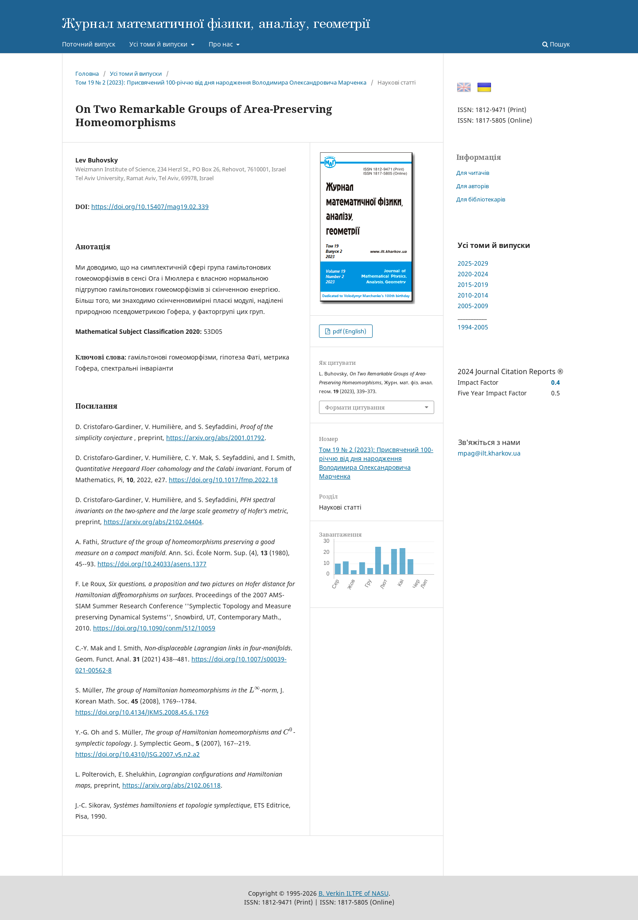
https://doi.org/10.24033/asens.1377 (151, 564)
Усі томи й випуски (159, 44)
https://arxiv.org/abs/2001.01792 (215, 437)
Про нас (222, 44)
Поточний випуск (88, 44)
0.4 (555, 382)
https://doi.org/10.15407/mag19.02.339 (150, 206)
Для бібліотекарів (480, 199)
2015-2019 (473, 284)
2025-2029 (473, 263)
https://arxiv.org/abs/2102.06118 (171, 785)
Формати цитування (355, 407)
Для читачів (472, 173)
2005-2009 (473, 306)
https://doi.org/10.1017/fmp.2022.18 (223, 479)
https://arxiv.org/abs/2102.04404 (153, 522)
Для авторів (472, 186)
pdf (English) (348, 331)
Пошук (556, 44)
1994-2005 (473, 327)
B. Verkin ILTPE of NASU (354, 893)
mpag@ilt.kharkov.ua (489, 453)
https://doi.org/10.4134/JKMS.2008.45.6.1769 (142, 712)
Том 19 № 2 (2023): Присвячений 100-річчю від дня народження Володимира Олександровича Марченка (220, 82)
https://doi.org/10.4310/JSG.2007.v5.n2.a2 (137, 754)
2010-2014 (473, 295)
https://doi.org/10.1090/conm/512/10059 (154, 628)
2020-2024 (473, 274)
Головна (87, 73)
